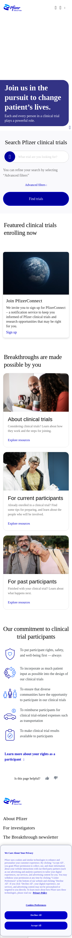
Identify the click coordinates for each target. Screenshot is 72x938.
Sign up (11, 332)
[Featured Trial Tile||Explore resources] (36, 410)
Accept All (36, 928)
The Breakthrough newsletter (30, 837)
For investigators (19, 827)
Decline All (36, 918)
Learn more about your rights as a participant (30, 756)
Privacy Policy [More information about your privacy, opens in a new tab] (40, 896)
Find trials (36, 199)
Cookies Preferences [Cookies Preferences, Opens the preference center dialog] (36, 908)
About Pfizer (15, 818)
